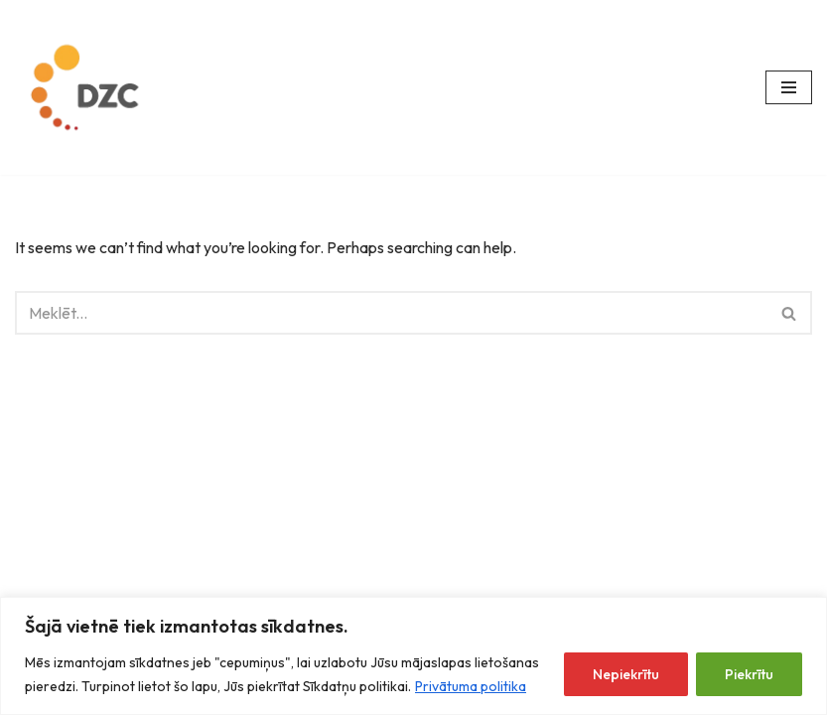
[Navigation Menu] (788, 87)
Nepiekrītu (626, 674)
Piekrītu (749, 674)
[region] (413, 656)
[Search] (391, 313)
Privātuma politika (470, 686)
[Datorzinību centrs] (88, 87)
